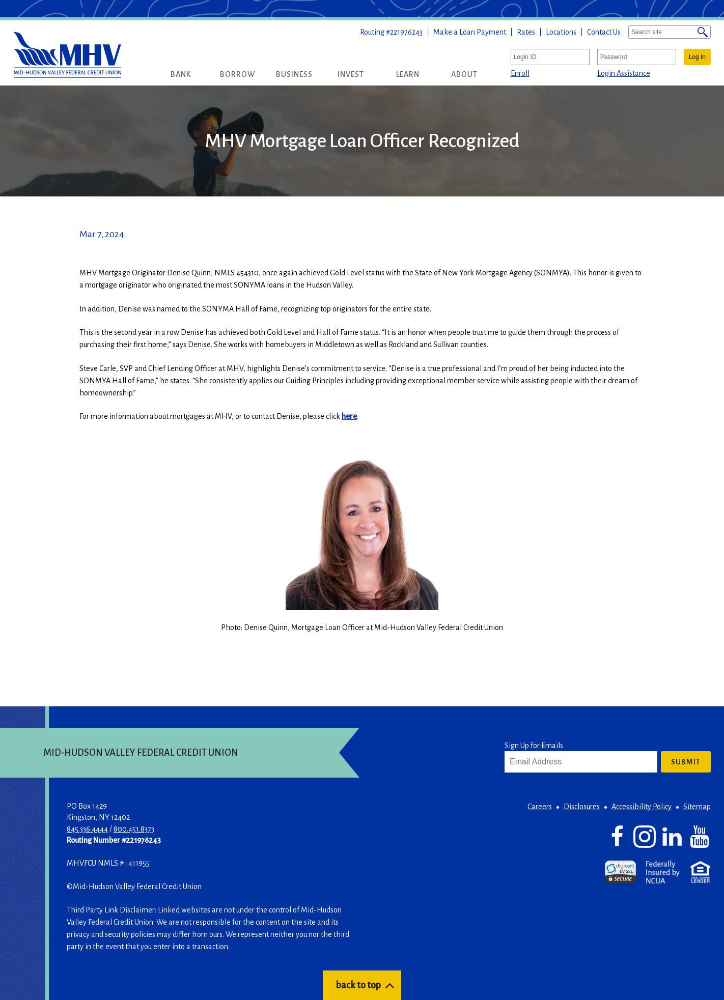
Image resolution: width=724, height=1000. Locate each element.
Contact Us (604, 32)
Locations (561, 32)
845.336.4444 (87, 829)
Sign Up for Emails (534, 745)
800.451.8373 (134, 829)
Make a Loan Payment (469, 32)
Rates (526, 32)
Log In (697, 57)
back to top (358, 985)
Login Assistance (623, 73)
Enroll (520, 73)
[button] (181, 74)
